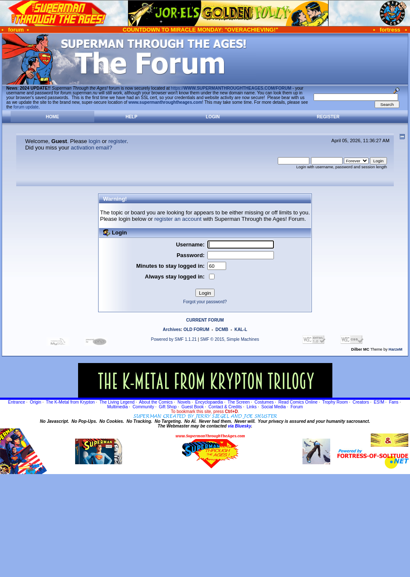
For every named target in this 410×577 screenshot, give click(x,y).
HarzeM (395, 349)
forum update (26, 107)
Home (52, 116)
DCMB (221, 329)
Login (213, 116)
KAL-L (240, 329)
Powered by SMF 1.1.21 (174, 339)
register (117, 141)
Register (328, 116)
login (94, 141)
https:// (231, 88)
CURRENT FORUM (205, 320)
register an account (178, 219)
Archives (172, 329)
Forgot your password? (205, 301)
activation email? (91, 147)
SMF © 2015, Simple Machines (229, 339)
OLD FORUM (196, 329)
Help (131, 116)
